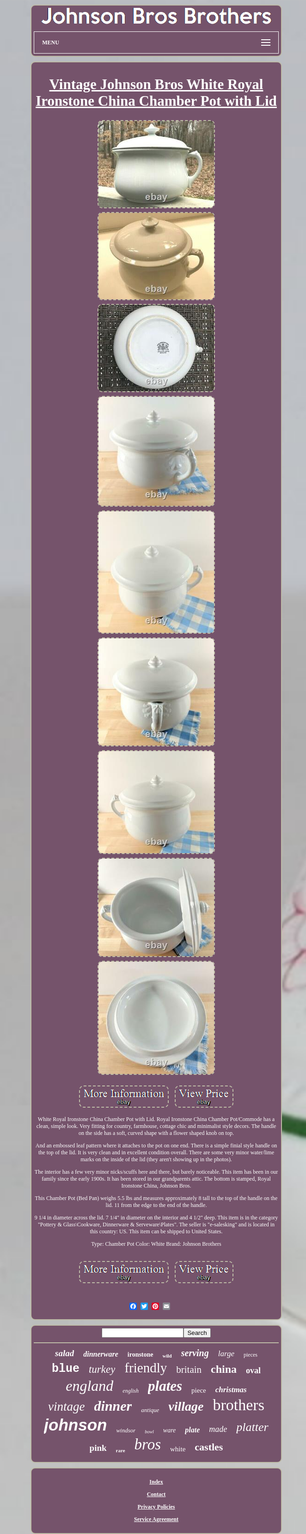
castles (209, 1447)
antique (150, 1410)
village (185, 1406)
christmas (231, 1389)
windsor (125, 1430)
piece (198, 1390)
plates (165, 1386)
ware (169, 1430)
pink (98, 1448)
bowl (149, 1431)
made (218, 1429)
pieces (250, 1355)
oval (253, 1370)
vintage (66, 1406)
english (130, 1391)
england (89, 1385)
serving (195, 1353)
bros (148, 1444)
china (224, 1369)
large (226, 1353)
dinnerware (100, 1354)
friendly (145, 1367)
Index (156, 1482)
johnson (75, 1425)
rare (120, 1450)
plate (192, 1430)
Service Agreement (156, 1519)
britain (189, 1369)
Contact (156, 1494)
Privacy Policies (156, 1507)
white (177, 1449)
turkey (102, 1369)
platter (252, 1427)
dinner (113, 1405)
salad (64, 1353)
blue (66, 1369)
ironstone (140, 1354)
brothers (238, 1404)
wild (167, 1355)
